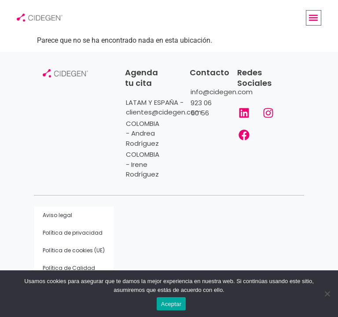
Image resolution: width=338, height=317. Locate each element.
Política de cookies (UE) (74, 250)
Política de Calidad (69, 268)
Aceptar (171, 304)
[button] (313, 18)
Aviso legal (57, 215)
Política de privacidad (73, 232)
